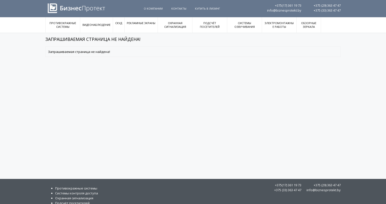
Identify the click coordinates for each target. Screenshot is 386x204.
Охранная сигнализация (175, 25)
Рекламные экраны (141, 23)
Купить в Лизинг (207, 8)
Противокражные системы (62, 25)
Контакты (178, 8)
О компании (153, 8)
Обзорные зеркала (308, 25)
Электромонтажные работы (279, 25)
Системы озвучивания (244, 25)
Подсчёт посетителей (210, 25)
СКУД (118, 23)
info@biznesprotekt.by (284, 10)
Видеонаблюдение (96, 25)
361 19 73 (288, 5)
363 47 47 (327, 5)
